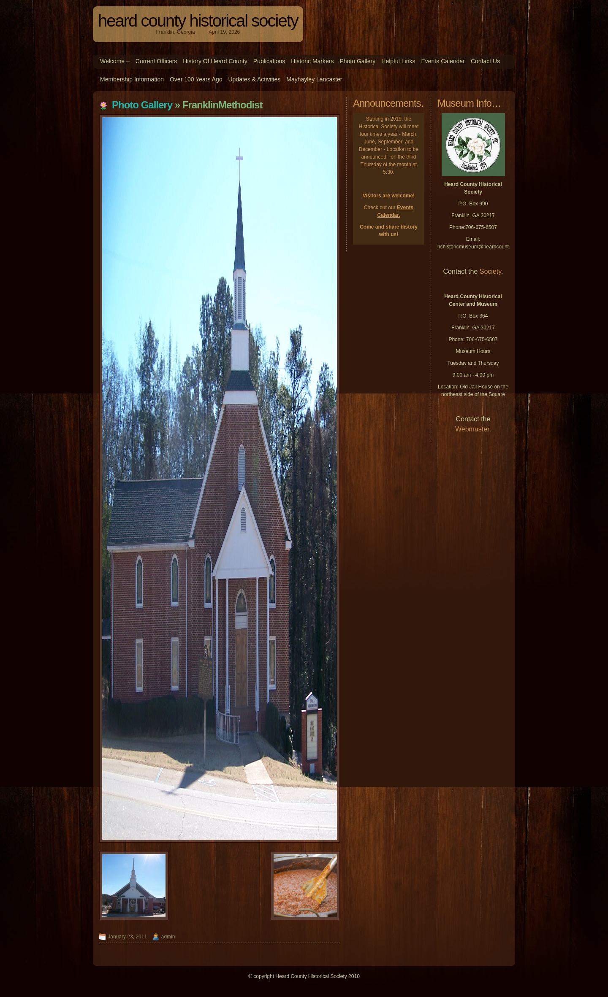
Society (490, 271)
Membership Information (132, 79)
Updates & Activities (254, 79)
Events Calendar (443, 61)
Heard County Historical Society (198, 20)
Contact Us (485, 61)
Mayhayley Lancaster (314, 79)
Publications (269, 61)
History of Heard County (215, 61)
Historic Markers (312, 61)
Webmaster (472, 429)
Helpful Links (398, 61)
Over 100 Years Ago (196, 79)
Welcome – (115, 61)
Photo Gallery (357, 61)
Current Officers (156, 61)
